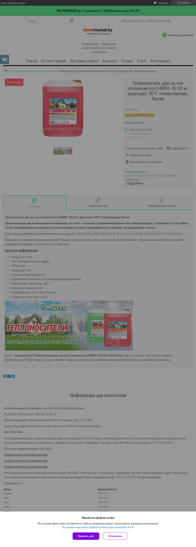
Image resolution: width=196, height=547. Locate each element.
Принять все (86, 536)
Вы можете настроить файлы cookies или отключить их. (96, 527)
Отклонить (115, 536)
